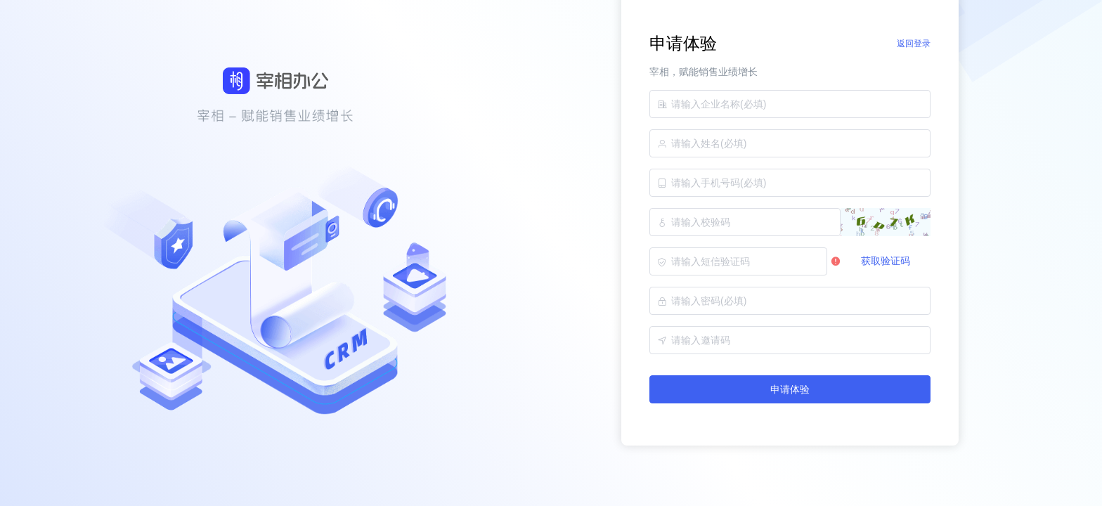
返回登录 (914, 43)
